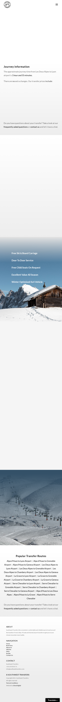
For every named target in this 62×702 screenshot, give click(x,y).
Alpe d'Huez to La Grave (24, 594)
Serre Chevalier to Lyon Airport (26, 583)
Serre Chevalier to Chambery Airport (39, 587)
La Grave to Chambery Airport (25, 579)
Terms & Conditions (12, 683)
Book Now (9, 645)
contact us (34, 127)
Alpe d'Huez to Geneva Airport (26, 564)
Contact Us (9, 655)
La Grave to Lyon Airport (25, 576)
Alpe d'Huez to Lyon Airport (19, 561)
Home (8, 644)
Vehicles (8, 649)
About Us (9, 647)
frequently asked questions (16, 127)
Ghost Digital (17, 685)
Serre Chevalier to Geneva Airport (19, 591)
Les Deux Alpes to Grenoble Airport (35, 568)
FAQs (8, 651)
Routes (8, 653)
